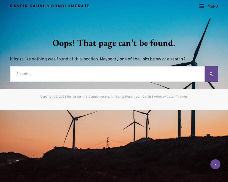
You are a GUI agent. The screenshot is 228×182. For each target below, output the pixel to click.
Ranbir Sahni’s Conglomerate (50, 6)
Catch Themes (177, 96)
